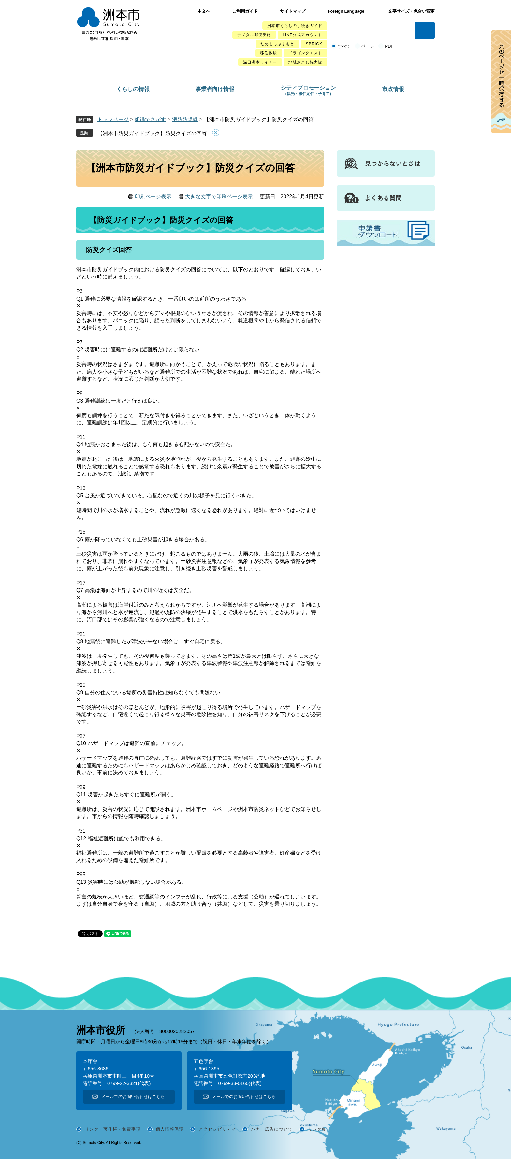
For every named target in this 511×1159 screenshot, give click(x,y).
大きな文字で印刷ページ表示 (219, 196)
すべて (344, 46)
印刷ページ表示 (153, 196)
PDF (389, 46)
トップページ (113, 119)
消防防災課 (185, 119)
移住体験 (268, 53)
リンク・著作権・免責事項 (113, 1129)
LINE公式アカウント (302, 35)
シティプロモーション (308, 90)
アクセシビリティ (217, 1129)
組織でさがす (150, 119)
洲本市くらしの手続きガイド (294, 25)
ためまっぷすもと (277, 44)
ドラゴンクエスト (305, 53)
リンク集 (317, 1129)
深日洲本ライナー (260, 62)
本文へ (203, 11)
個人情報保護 (170, 1129)
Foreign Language (346, 11)
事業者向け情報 (215, 89)
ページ (367, 46)
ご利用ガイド (245, 11)
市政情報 (393, 89)
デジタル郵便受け (254, 35)
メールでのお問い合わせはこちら (133, 1096)
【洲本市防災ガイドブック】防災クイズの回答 (152, 133)
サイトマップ (292, 11)
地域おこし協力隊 (305, 62)
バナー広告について (272, 1129)
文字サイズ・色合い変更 (411, 11)
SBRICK (314, 44)
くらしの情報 (133, 89)
